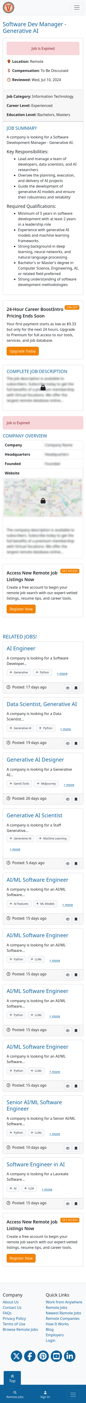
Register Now (21, 608)
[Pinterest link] (43, 1356)
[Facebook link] (30, 1356)
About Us (11, 1302)
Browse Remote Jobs (20, 1329)
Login (50, 1340)
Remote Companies (63, 1318)
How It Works (57, 1323)
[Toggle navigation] (76, 7)
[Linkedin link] (69, 1356)
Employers (55, 1334)
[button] (68, 687)
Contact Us (12, 1307)
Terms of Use (14, 1323)
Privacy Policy (14, 1318)
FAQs (7, 1313)
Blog (50, 1329)
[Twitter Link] (16, 1356)
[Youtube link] (56, 1356)
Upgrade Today (23, 351)
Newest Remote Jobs (63, 1313)
